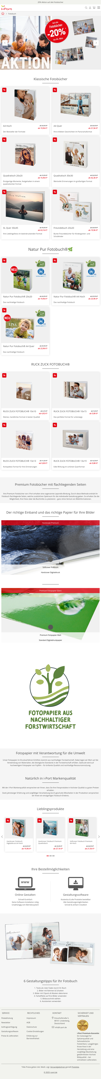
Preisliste (75, 1067)
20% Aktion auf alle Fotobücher (50, 2)
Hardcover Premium (50, 523)
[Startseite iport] (3, 13)
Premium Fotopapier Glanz (50, 590)
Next (96, 43)
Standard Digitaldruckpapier (50, 640)
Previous (5, 43)
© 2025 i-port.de (50, 1072)
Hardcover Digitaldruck (50, 572)
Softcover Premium (50, 567)
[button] (98, 8)
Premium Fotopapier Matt (50, 635)
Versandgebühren (57, 1067)
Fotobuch (12, 14)
